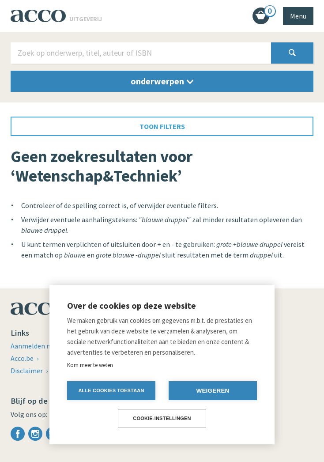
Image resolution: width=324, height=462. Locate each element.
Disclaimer (27, 370)
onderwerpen (162, 81)
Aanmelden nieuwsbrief (47, 345)
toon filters (162, 126)
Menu (298, 15)
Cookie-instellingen (162, 418)
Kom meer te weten (90, 365)
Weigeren (212, 390)
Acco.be (23, 358)
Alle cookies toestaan (111, 390)
